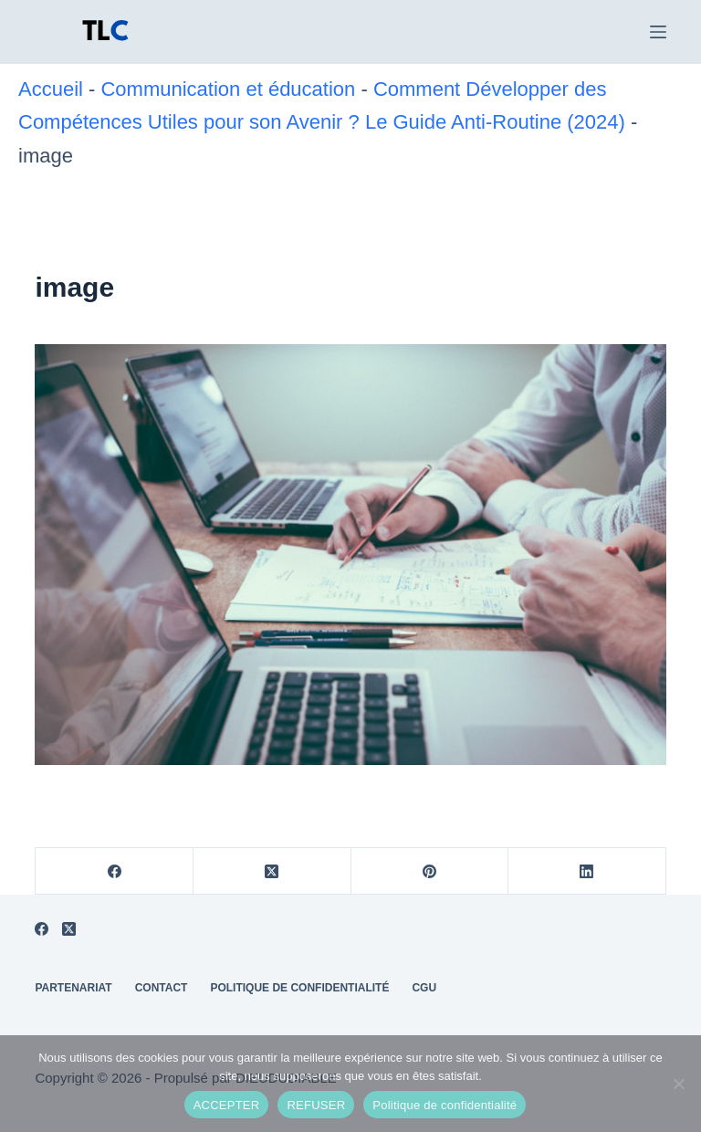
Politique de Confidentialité (299, 987)
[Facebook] (115, 871)
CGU (424, 987)
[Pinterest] (430, 871)
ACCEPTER (227, 1105)
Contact (161, 987)
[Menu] (658, 32)
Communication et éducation (227, 89)
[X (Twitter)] (272, 871)
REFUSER (316, 1105)
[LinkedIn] (587, 871)
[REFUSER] (678, 1083)
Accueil (50, 89)
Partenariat (73, 987)
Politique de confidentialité (444, 1105)
